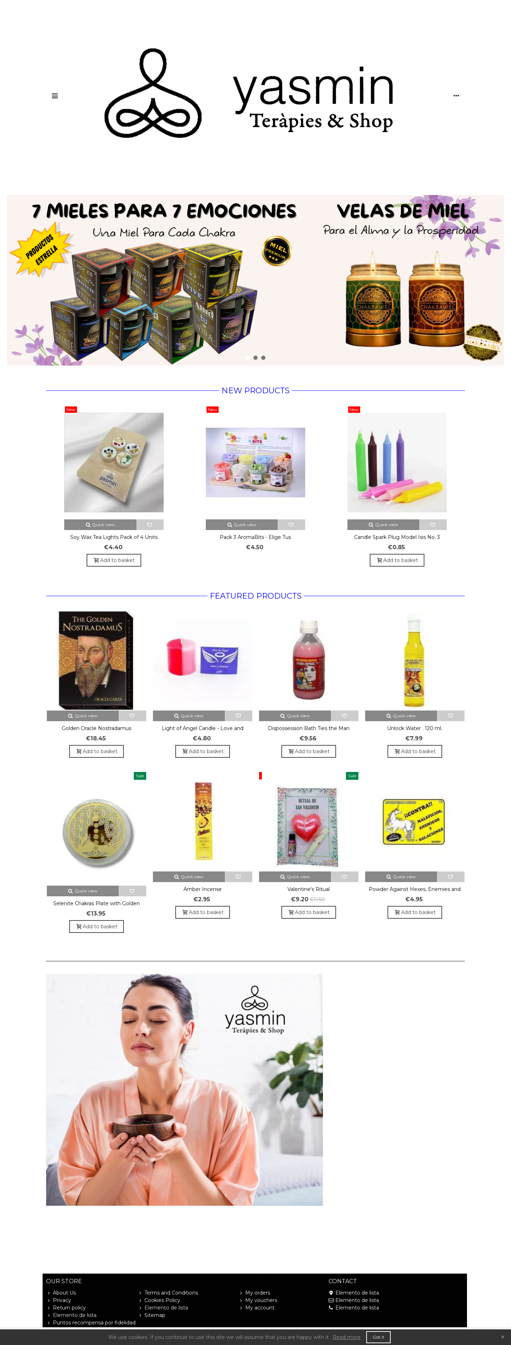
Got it (378, 1337)
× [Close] (502, 1337)
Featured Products (256, 596)
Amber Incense (202, 889)
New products (255, 390)
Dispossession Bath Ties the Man (309, 728)
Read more (347, 1337)
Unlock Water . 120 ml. (414, 728)
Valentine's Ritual (308, 889)
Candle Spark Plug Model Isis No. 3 (397, 537)
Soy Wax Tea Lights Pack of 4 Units (114, 537)
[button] (248, 358)
